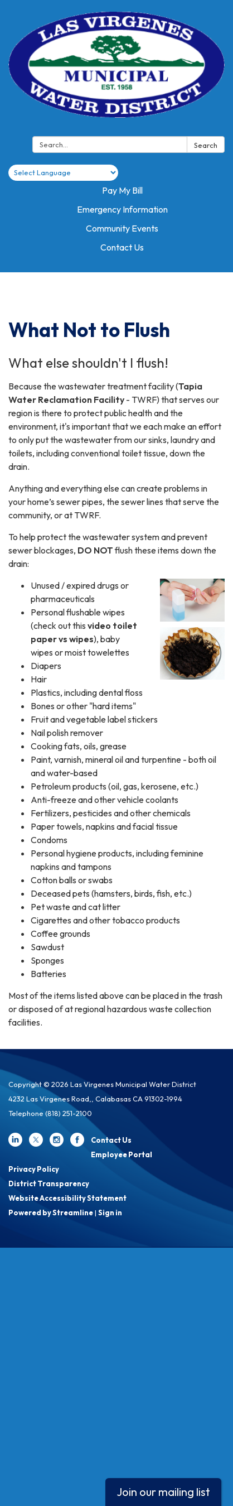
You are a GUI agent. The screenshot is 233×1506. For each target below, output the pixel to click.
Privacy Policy (33, 1169)
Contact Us (122, 247)
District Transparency (48, 1183)
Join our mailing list (163, 1492)
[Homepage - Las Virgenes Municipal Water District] (116, 70)
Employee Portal (121, 1154)
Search (205, 145)
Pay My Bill (122, 190)
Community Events (122, 228)
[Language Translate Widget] (63, 173)
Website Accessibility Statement (67, 1198)
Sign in (110, 1212)
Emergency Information (122, 209)
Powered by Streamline (50, 1212)
